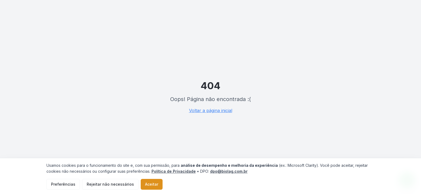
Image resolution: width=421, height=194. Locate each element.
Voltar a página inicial (210, 110)
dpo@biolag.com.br (229, 171)
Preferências (63, 184)
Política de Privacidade (173, 171)
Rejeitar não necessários (110, 184)
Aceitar (151, 184)
